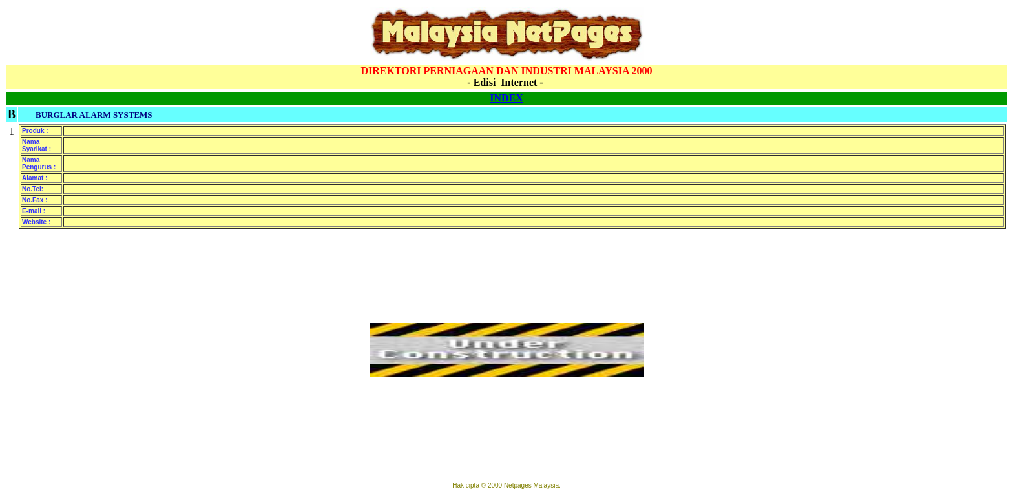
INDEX (506, 97)
